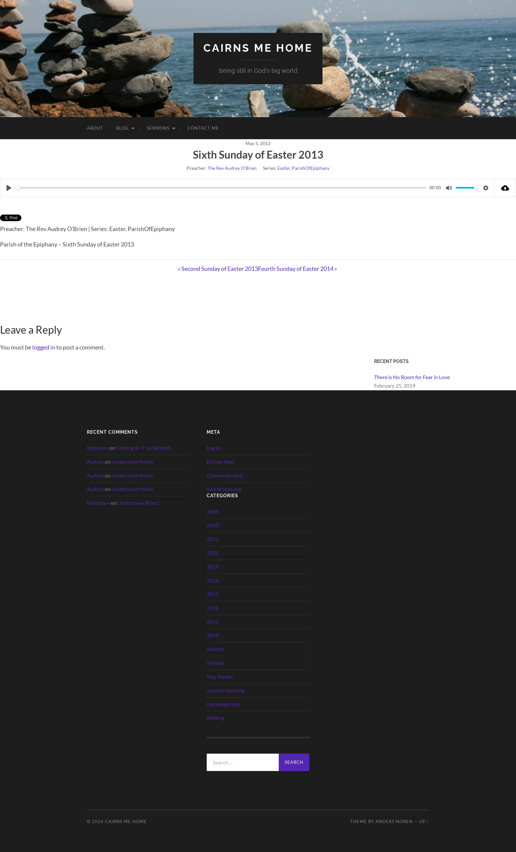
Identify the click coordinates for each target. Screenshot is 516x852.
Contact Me (203, 128)
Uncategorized (223, 704)
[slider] (221, 188)
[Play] (9, 188)
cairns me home (258, 48)
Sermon (215, 662)
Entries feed (220, 461)
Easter (283, 168)
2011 (213, 539)
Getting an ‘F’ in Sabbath (143, 448)
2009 (213, 511)
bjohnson (97, 448)
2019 (213, 635)
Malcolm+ (98, 503)
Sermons (158, 128)
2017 (213, 621)
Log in (213, 448)
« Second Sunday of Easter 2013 (218, 268)
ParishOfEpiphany (310, 168)
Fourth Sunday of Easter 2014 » (297, 268)
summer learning (226, 690)
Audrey (95, 461)
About (95, 128)
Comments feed (225, 475)
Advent (215, 649)
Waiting (215, 717)
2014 (213, 580)
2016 (213, 608)
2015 (213, 594)
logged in (43, 347)
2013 (213, 566)
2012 (213, 553)
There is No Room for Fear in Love (412, 377)
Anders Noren (394, 821)
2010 (213, 525)
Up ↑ (424, 821)
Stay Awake (220, 676)
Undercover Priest (132, 461)
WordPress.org (224, 489)
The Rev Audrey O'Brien (232, 168)
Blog (122, 128)
